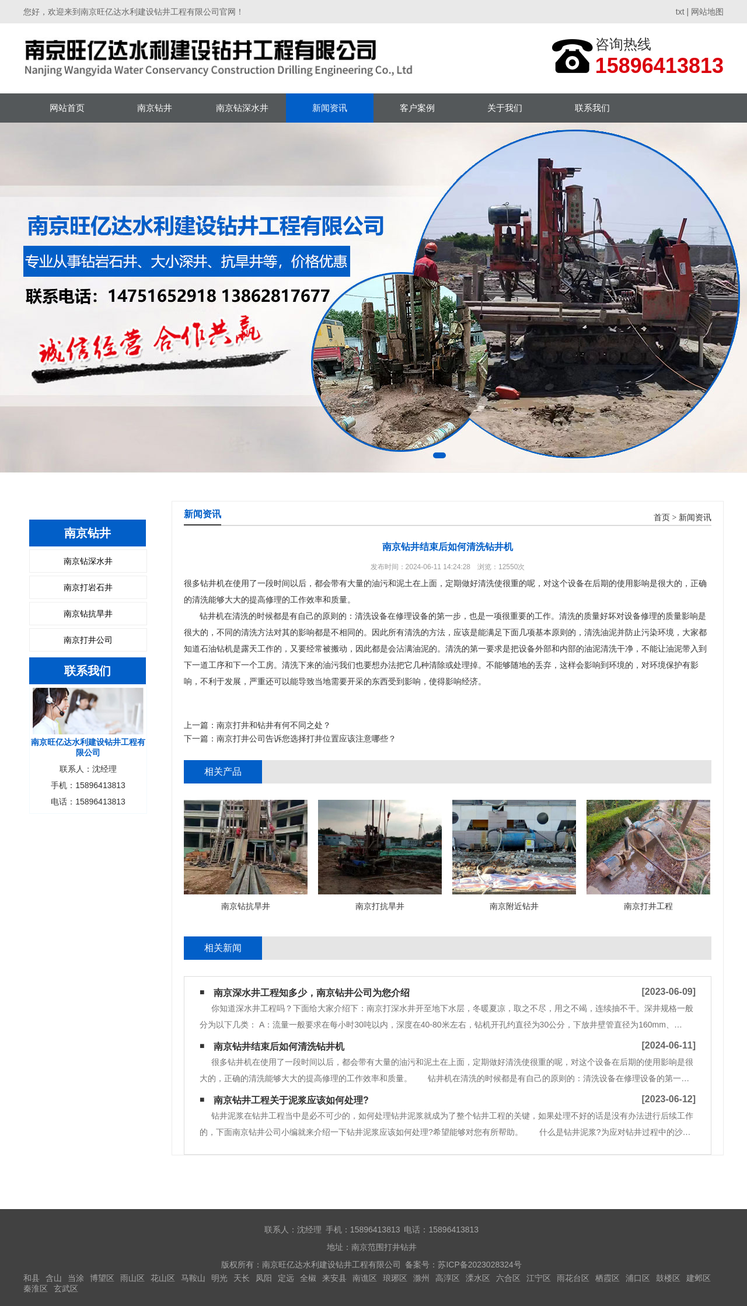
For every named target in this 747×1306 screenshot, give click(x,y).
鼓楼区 (668, 1278)
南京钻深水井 (242, 108)
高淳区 (447, 1278)
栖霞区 (607, 1278)
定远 (286, 1278)
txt (680, 11)
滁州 (421, 1278)
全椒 (308, 1278)
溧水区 (478, 1278)
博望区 (102, 1278)
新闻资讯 (329, 108)
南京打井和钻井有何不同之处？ (274, 725)
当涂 (76, 1278)
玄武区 (66, 1288)
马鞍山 (193, 1278)
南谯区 (364, 1278)
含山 (54, 1278)
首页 (662, 517)
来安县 (334, 1278)
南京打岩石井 (88, 587)
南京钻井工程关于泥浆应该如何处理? (291, 1100)
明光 (219, 1278)
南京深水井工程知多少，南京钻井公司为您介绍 (312, 993)
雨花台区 (573, 1278)
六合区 (508, 1278)
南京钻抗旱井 (88, 613)
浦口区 (638, 1278)
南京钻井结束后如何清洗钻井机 (279, 1046)
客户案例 (417, 108)
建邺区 (698, 1278)
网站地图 (707, 11)
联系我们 (592, 108)
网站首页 (67, 108)
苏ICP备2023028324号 (479, 1264)
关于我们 (504, 108)
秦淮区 (35, 1288)
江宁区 (538, 1278)
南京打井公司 (88, 640)
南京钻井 (154, 108)
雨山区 (132, 1278)
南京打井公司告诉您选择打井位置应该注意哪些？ (306, 738)
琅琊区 (395, 1278)
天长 (241, 1278)
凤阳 (264, 1278)
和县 (31, 1278)
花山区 (163, 1278)
